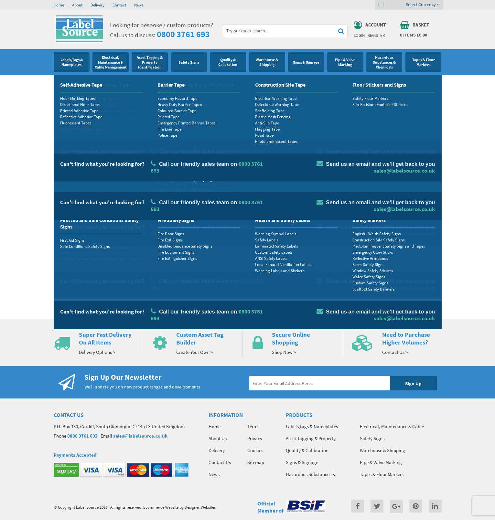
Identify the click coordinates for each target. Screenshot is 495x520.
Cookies (255, 450)
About (77, 4)
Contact (119, 4)
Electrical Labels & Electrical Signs (97, 82)
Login (359, 35)
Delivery (97, 4)
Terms (253, 426)
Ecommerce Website (160, 507)
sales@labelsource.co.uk (140, 436)
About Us (218, 438)
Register (376, 35)
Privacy (254, 438)
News (138, 4)
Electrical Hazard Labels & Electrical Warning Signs (175, 82)
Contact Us (220, 462)
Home (59, 4)
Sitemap (255, 462)
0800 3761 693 (183, 34)
